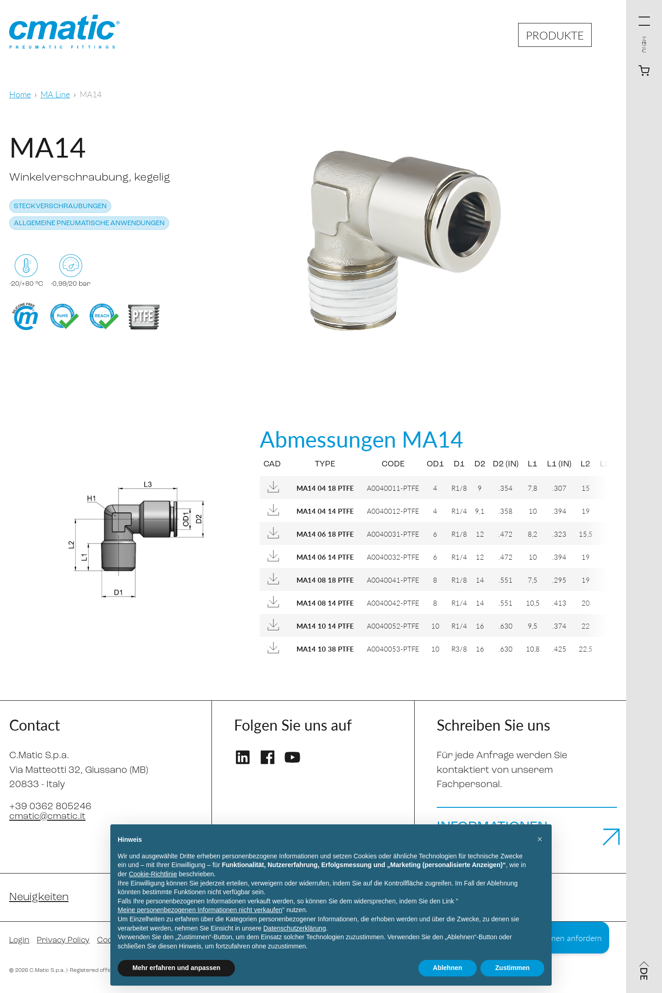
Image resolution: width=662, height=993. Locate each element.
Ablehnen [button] (447, 967)
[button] (539, 839)
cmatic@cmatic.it (48, 816)
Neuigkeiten (40, 900)
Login (20, 943)
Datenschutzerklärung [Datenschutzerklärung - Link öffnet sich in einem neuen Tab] (294, 928)
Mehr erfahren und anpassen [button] (176, 967)
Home (20, 94)
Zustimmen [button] (512, 967)
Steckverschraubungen (60, 206)
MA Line (55, 94)
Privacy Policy (65, 943)
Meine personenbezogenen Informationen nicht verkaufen (200, 910)
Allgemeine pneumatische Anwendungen (89, 223)
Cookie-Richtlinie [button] (153, 874)
